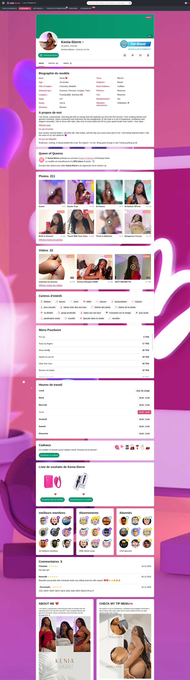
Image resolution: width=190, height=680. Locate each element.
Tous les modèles (9, 8)
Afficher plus (45, 125)
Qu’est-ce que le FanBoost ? (139, 49)
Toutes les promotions (57, 8)
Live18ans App (86, 8)
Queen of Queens (86, 158)
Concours (73, 8)
